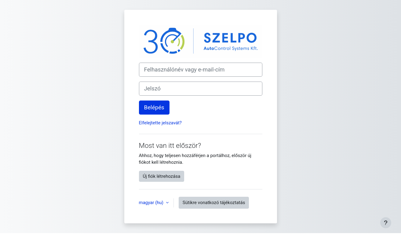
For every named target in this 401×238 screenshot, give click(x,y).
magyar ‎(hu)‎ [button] (152, 202)
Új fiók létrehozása (161, 176)
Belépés (154, 107)
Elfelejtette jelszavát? (160, 123)
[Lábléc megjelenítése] (385, 222)
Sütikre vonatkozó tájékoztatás (214, 202)
